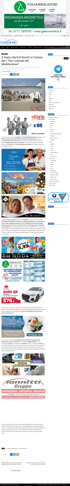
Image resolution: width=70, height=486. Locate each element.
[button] (67, 47)
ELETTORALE (50, 484)
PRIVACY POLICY (57, 484)
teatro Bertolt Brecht (23, 448)
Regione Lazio (53, 177)
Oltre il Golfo (51, 158)
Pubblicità (64, 484)
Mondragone (53, 170)
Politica (51, 150)
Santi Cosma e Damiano (54, 102)
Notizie (6, 52)
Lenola (51, 168)
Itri (49, 96)
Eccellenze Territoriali (53, 117)
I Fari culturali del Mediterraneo (12, 448)
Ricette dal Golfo (52, 183)
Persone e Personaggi (54, 181)
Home (3, 52)
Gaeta (50, 94)
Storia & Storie (53, 156)
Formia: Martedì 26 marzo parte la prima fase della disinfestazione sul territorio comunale (12, 463)
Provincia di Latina (54, 175)
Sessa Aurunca (53, 179)
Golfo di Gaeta (52, 119)
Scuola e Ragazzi (54, 152)
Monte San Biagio (54, 172)
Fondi (51, 164)
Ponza (50, 100)
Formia (6, 53)
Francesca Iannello (6, 71)
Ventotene (51, 108)
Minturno (51, 98)
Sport (51, 154)
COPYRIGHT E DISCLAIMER (42, 484)
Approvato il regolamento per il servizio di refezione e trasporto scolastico (36, 463)
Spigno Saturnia (52, 106)
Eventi (10, 52)
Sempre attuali (52, 185)
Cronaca (52, 146)
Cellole (51, 162)
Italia (51, 166)
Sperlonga (51, 104)
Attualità (52, 144)
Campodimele (53, 160)
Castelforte (51, 90)
